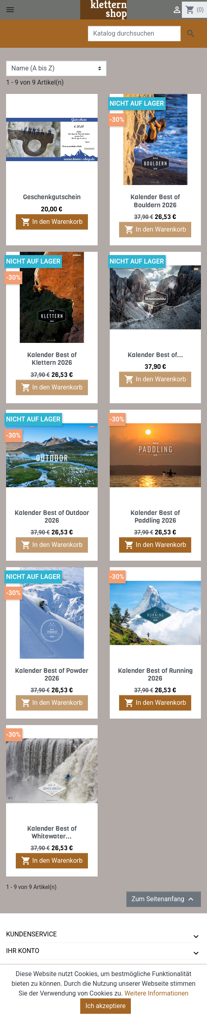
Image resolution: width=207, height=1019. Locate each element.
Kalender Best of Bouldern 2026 (155, 201)
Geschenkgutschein (52, 197)
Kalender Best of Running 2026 (155, 674)
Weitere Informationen (156, 1002)
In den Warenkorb (52, 222)
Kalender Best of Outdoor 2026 (52, 516)
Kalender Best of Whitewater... (52, 832)
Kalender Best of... (155, 355)
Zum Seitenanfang (164, 899)
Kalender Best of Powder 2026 (51, 674)
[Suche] (134, 33)
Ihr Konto (22, 951)
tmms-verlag (28, 967)
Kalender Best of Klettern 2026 (52, 359)
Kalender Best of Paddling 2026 (155, 516)
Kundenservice (31, 934)
